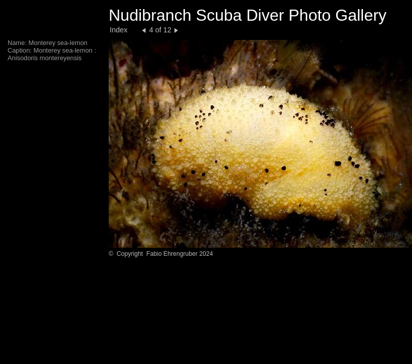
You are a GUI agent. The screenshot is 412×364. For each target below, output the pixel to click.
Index (118, 30)
